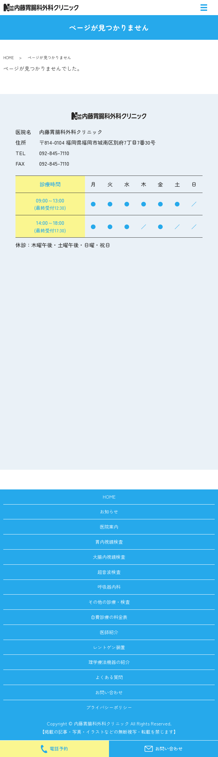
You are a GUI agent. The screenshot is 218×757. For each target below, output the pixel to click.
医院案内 (109, 526)
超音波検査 (109, 572)
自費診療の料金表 (109, 617)
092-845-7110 (54, 153)
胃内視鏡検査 (109, 541)
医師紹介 (109, 632)
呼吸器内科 (109, 586)
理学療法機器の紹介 (109, 662)
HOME (8, 57)
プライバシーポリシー (109, 707)
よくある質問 (109, 677)
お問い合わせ (109, 692)
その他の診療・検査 (109, 602)
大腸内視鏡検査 (109, 557)
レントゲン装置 (109, 647)
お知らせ (109, 511)
